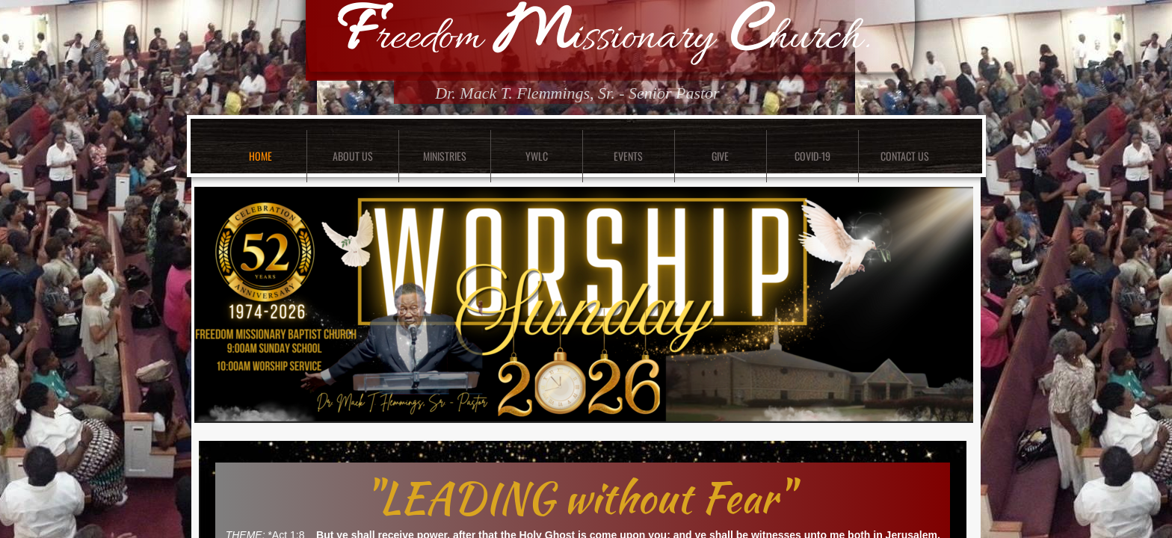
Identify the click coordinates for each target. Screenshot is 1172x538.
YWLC (536, 156)
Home (260, 156)
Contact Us (904, 156)
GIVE (720, 156)
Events (628, 156)
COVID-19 (812, 156)
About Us (353, 156)
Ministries (444, 156)
